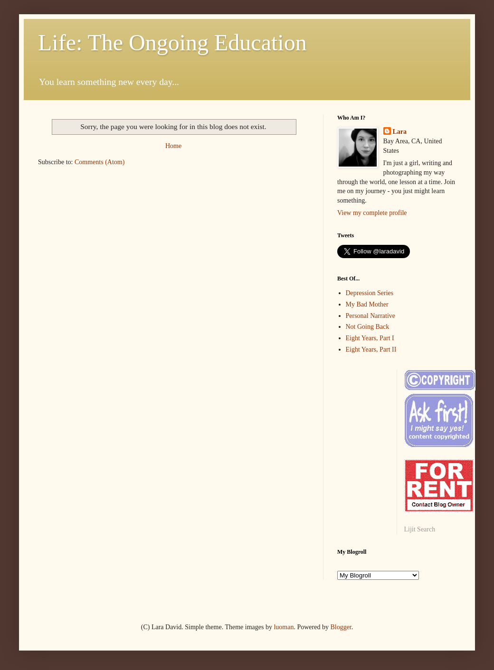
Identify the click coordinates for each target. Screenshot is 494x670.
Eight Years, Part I (370, 338)
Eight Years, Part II (371, 349)
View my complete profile (372, 212)
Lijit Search (420, 529)
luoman (284, 627)
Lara (400, 131)
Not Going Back (368, 326)
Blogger (340, 627)
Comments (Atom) (99, 162)
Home (173, 145)
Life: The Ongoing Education (172, 42)
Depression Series (370, 293)
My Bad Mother (367, 304)
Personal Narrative (371, 315)
